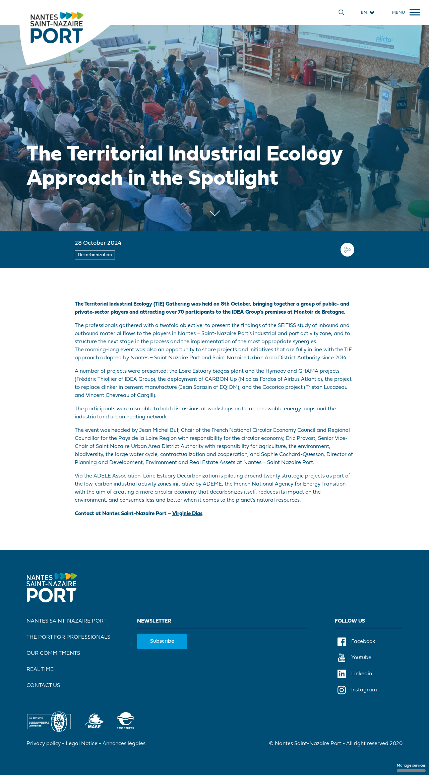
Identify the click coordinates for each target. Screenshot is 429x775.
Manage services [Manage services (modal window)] (411, 768)
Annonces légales (124, 743)
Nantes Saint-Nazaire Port (66, 621)
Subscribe (162, 641)
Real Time (40, 669)
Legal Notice (82, 743)
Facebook (356, 641)
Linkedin (355, 674)
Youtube (354, 657)
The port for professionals (68, 637)
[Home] (56, 27)
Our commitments (53, 653)
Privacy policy (43, 743)
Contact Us (43, 685)
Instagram (357, 690)
